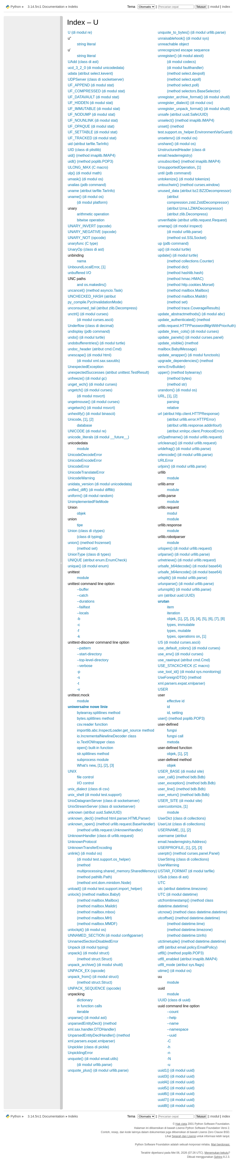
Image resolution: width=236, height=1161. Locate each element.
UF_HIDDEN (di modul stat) (90, 103)
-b (78, 619)
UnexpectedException (86, 367)
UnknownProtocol (82, 842)
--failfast (83, 607)
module (83, 449)
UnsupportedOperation (176, 167)
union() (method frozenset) (89, 543)
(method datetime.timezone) (190, 930)
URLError (165, 460)
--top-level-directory (93, 660)
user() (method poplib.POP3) (181, 718)
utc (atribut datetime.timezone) (182, 889)
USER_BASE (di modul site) (181, 771)
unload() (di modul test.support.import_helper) (105, 889)
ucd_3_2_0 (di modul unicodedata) (96, 68)
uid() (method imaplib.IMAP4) (91, 155)
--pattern (84, 648)
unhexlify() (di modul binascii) (91, 414)
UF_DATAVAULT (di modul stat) (93, 97)
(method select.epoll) (184, 79)
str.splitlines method (93, 754)
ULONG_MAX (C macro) (88, 167)
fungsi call (175, 736)
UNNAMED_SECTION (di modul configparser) (105, 935)
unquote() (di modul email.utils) (93, 1059)
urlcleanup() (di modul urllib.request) (187, 443)
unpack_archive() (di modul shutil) (95, 965)
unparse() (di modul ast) (87, 1018)
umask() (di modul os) (85, 179)
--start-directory (89, 654)
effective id (175, 701)
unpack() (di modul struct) (88, 953)
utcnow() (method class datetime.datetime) (192, 912)
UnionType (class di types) (89, 554)
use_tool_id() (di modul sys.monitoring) (189, 672)
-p (78, 672)
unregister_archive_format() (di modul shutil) (194, 97)
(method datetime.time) (186, 924)
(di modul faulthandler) (185, 68)
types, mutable (179, 631)
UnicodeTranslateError (86, 472)
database (84, 425)
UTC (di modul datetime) (178, 894)
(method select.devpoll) (186, 73)
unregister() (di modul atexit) (181, 56)
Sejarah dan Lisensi (184, 1136)
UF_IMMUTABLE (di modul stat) (94, 109)
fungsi (172, 730)
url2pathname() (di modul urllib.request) (190, 437)
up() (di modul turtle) (174, 249)
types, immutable (181, 625)
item (170, 607)
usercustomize (169, 806)
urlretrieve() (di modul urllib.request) (187, 560)
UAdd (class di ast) (83, 62)
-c (78, 625)
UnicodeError (78, 466)
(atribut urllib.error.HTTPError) (191, 419)
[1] (103, 267)
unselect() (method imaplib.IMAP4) (186, 120)
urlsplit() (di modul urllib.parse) (182, 578)
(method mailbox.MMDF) (97, 924)
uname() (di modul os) (86, 197)
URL (161, 396)
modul (214, 6)
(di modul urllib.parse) (94, 1065)
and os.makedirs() (91, 285)
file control (85, 777)
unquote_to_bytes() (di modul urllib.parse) (192, 32)
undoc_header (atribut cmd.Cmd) (95, 349)
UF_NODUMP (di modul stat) (91, 114)
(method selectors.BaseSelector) (193, 91)
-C (169, 1041)
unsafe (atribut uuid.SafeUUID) (183, 114)
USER (163, 689)
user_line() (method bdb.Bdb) (182, 789)
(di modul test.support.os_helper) (104, 859)
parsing (173, 402)
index (226, 6)
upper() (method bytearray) (180, 372)
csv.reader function (92, 724)
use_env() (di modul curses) (180, 654)
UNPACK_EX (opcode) (86, 971)
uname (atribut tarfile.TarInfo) (91, 191)
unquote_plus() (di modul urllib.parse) (98, 1070)
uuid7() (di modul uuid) (176, 1100)
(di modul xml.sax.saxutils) (98, 361)
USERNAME (168, 830)
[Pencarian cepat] (176, 7)
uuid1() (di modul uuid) (176, 1070)
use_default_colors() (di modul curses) (189, 648)
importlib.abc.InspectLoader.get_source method (115, 730)
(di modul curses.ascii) (95, 320)
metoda (173, 742)
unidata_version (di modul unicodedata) (100, 484)
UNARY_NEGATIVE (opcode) (92, 232)
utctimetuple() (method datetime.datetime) (192, 941)
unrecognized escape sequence (184, 50)
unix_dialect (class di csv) (88, 789)
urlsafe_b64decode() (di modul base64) (190, 566)
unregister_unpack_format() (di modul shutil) (194, 109)
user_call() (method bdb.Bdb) (181, 777)
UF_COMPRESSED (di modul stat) (96, 91)
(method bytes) (179, 378)
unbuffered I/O (79, 273)
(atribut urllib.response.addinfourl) (194, 425)
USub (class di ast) (173, 877)
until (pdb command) (174, 173)
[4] (198, 619)
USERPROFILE (171, 848)
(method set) (87, 548)
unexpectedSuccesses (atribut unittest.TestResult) (108, 372)
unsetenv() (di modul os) (178, 138)
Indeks (73, 6)
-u (168, 1065)
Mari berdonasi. (220, 1144)
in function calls (89, 1006)
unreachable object (173, 44)
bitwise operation (90, 220)
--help (171, 1018)
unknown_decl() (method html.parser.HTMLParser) (109, 818)
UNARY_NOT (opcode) (87, 238)
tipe (80, 525)
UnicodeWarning (81, 478)
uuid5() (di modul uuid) (176, 1088)
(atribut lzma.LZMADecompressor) (195, 208)
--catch (82, 595)
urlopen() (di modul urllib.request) (185, 548)
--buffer (83, 589)
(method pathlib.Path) (94, 877)
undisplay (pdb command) (89, 331)
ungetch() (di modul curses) (90, 390)
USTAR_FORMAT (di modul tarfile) (186, 871)
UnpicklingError (80, 1053)
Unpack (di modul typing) (88, 947)
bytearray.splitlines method (98, 713)
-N (169, 1059)
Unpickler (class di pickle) (88, 1047)
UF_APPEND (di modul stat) (91, 85)
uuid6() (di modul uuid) (176, 1094)
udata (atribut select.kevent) (90, 73)
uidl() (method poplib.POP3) (90, 161)
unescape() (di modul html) (89, 355)
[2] (91, 419)
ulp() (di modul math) (85, 173)
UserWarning (168, 865)
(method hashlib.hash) (185, 273)
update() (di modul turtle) (178, 255)
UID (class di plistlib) (84, 150)
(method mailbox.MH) (94, 918)
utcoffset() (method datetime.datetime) (189, 918)
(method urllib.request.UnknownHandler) (110, 830)
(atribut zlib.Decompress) (187, 214)
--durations (85, 601)
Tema (141, 6)
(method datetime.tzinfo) (187, 935)
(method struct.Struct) (94, 959)
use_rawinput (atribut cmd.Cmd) (184, 660)
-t (78, 683)
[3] (112, 765)
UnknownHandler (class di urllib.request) (101, 836)
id (168, 707)
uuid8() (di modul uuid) (176, 1106)
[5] (204, 619)
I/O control (85, 783)
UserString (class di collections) (183, 859)
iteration (173, 613)
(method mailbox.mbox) (96, 912)
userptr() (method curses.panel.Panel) (189, 853)
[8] (223, 619)
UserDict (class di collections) (182, 818)
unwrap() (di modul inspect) (180, 226)
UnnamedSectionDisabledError (93, 941)
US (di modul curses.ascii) (179, 642)
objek (81, 513)
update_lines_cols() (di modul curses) (188, 331)
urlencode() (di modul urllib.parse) (185, 455)
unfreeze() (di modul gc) (87, 378)
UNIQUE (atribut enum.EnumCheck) (97, 560)
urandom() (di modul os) (177, 390)
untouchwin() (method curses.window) (189, 185)
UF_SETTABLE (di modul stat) (93, 132)
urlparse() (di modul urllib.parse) (184, 554)
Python (16, 6)
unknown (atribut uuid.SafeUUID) (95, 812)
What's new (86, 765)
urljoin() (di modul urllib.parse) (182, 466)
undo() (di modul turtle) (86, 337)
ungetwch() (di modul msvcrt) (91, 408)
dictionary (85, 1000)
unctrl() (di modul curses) (88, 314)
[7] (216, 619)
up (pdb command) (173, 243)
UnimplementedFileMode (88, 502)
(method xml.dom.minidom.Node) (104, 883)
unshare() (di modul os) (177, 144)
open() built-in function (95, 748)
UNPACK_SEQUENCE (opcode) (94, 988)
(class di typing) (89, 537)
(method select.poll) (183, 85)
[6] (210, 619)
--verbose (85, 666)
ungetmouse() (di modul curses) (94, 402)
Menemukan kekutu (217, 1152)
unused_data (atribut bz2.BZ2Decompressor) (194, 191)
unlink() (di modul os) (85, 853)
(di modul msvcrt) (91, 396)
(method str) (177, 384)
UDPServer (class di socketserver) (96, 79)
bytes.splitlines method (95, 718)
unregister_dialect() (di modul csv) (185, 103)
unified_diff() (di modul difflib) (91, 490)
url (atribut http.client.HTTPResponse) (189, 414)
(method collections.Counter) (190, 261)
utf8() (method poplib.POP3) (181, 953)
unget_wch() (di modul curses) (92, 384)
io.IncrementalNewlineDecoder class (106, 736)
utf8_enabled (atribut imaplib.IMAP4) (187, 959)
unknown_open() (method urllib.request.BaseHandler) (111, 824)
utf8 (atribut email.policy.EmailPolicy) (187, 947)
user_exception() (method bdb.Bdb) (187, 783)
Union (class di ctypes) (86, 531)
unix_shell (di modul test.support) (95, 795)
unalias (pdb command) (87, 185)
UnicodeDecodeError (85, 455)
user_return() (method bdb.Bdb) (183, 795)
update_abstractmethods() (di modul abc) (191, 314)
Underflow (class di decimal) (91, 326)
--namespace (177, 1029)
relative (173, 408)
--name (173, 1023)
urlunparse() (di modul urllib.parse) (186, 584)
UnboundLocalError (83, 267)
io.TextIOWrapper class (96, 742)
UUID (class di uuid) (174, 1000)
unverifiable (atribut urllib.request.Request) (192, 220)
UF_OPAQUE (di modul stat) (91, 126)
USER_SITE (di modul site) (180, 801)
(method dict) (177, 267)
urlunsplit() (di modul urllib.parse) (184, 589)
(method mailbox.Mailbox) (98, 900)
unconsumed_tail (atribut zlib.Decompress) (102, 308)
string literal (86, 44)
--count (172, 1012)
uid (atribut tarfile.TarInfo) (88, 144)
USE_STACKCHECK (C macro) (184, 666)
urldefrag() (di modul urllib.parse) (184, 449)
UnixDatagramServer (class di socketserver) (104, 801)
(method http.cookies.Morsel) (190, 285)
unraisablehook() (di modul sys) (183, 38)
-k (78, 636)
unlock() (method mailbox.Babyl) (94, 894)
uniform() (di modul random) (90, 496)
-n (168, 1053)
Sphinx (218, 1156)
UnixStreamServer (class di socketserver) (101, 806)
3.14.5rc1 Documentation (46, 6)
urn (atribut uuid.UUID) (176, 595)
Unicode (74, 419)
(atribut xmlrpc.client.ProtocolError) (195, 431)
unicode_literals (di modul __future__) (98, 437)
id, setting (175, 713)
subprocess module (93, 760)
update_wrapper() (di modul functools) (189, 355)
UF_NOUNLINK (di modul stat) (93, 120)
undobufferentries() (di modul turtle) (96, 343)
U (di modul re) (80, 32)
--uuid (171, 1035)
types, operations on (183, 636)
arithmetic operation (93, 214)
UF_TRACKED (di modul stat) (92, 138)
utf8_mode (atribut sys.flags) (181, 965)
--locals (83, 613)
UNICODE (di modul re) (87, 431)
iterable (83, 1012)
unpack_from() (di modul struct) (93, 977)
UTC (161, 883)
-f (78, 631)
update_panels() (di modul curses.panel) (190, 337)
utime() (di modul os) (175, 971)
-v (78, 689)
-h (168, 1047)
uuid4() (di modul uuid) (176, 1082)
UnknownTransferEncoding (90, 848)
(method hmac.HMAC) (185, 279)
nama (81, 261)
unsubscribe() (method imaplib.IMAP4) (189, 161)
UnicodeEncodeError (85, 460)
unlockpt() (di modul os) (87, 930)
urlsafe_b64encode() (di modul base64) (190, 572)
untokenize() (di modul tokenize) (184, 179)
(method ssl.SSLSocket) (186, 238)
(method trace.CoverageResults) (193, 308)
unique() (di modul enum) (88, 566)
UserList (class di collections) (181, 824)
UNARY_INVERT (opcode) (89, 226)
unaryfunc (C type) (83, 243)
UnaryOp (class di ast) (86, 249)
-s (78, 677)
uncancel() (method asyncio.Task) (95, 290)
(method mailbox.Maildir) (97, 906)
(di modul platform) (92, 202)
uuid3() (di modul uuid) (176, 1076)
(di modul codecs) (181, 62)
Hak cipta (181, 1123)
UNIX (72, 771)
